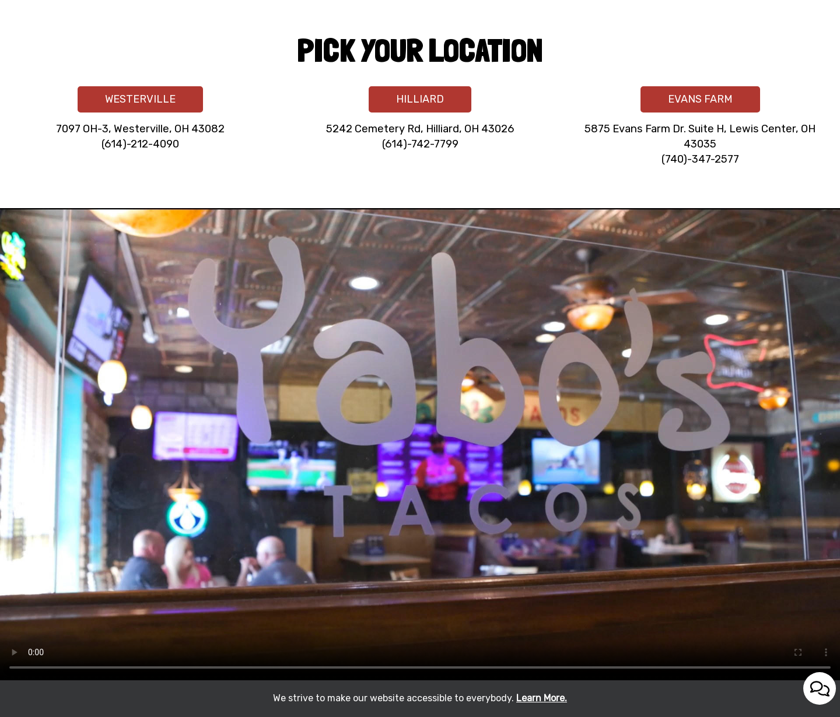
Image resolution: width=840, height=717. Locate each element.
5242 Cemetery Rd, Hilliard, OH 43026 (420, 128)
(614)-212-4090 (140, 144)
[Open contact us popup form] (819, 688)
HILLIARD (406, 102)
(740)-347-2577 (700, 159)
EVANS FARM (686, 102)
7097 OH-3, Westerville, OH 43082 (140, 128)
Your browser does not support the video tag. (420, 444)
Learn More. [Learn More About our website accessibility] (541, 698)
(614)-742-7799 (420, 144)
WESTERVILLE (127, 102)
